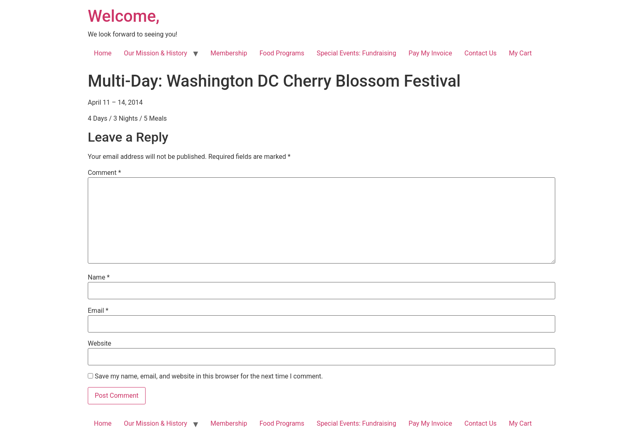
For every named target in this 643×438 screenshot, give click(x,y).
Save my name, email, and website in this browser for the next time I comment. (209, 376)
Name (99, 277)
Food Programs (282, 53)
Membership (228, 53)
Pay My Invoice (430, 53)
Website (99, 343)
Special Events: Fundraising (356, 53)
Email (98, 310)
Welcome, (124, 16)
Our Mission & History (155, 53)
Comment (104, 173)
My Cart (520, 53)
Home (103, 53)
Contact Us (480, 53)
